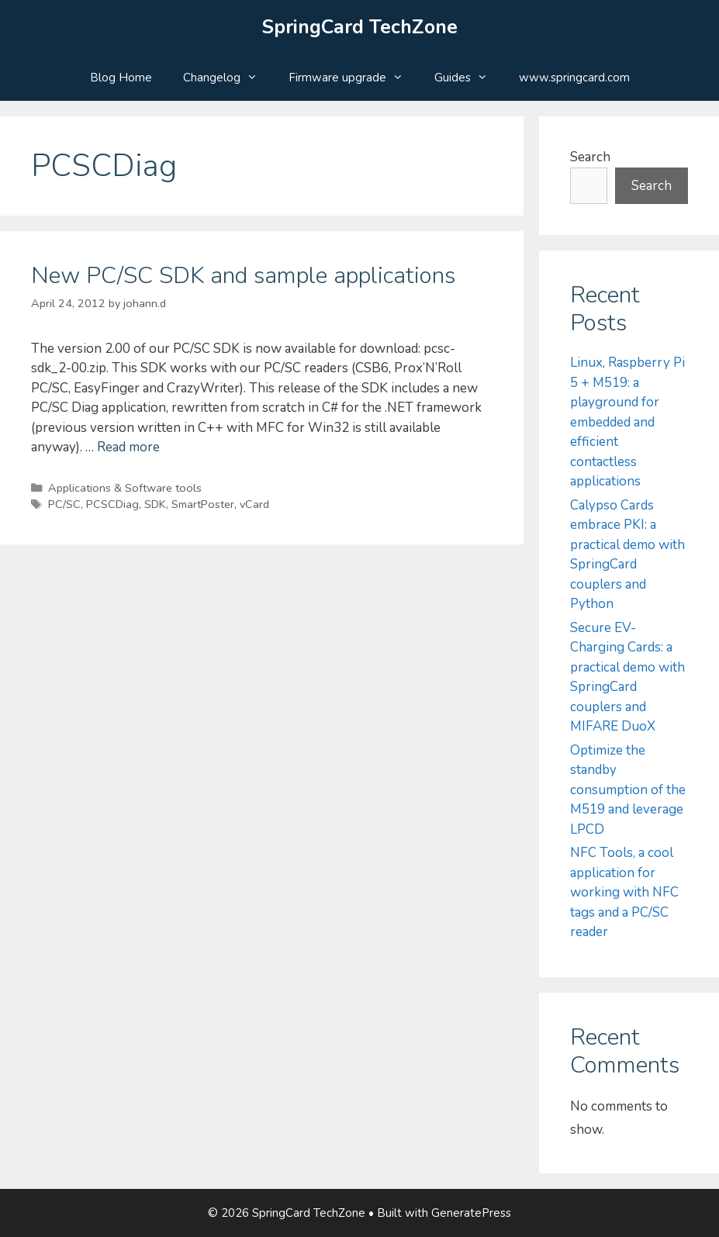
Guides (468, 77)
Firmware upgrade (354, 77)
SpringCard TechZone (360, 27)
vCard (254, 504)
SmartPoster (202, 504)
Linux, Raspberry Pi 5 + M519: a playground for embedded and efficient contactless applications (627, 422)
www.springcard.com (574, 77)
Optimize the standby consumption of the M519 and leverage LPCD (628, 789)
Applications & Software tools (125, 488)
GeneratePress (471, 1213)
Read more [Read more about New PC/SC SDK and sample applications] (128, 447)
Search (590, 157)
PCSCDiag (112, 504)
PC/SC (64, 504)
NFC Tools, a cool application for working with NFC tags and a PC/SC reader (624, 892)
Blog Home (121, 77)
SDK (155, 504)
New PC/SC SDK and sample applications (243, 276)
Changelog (228, 77)
